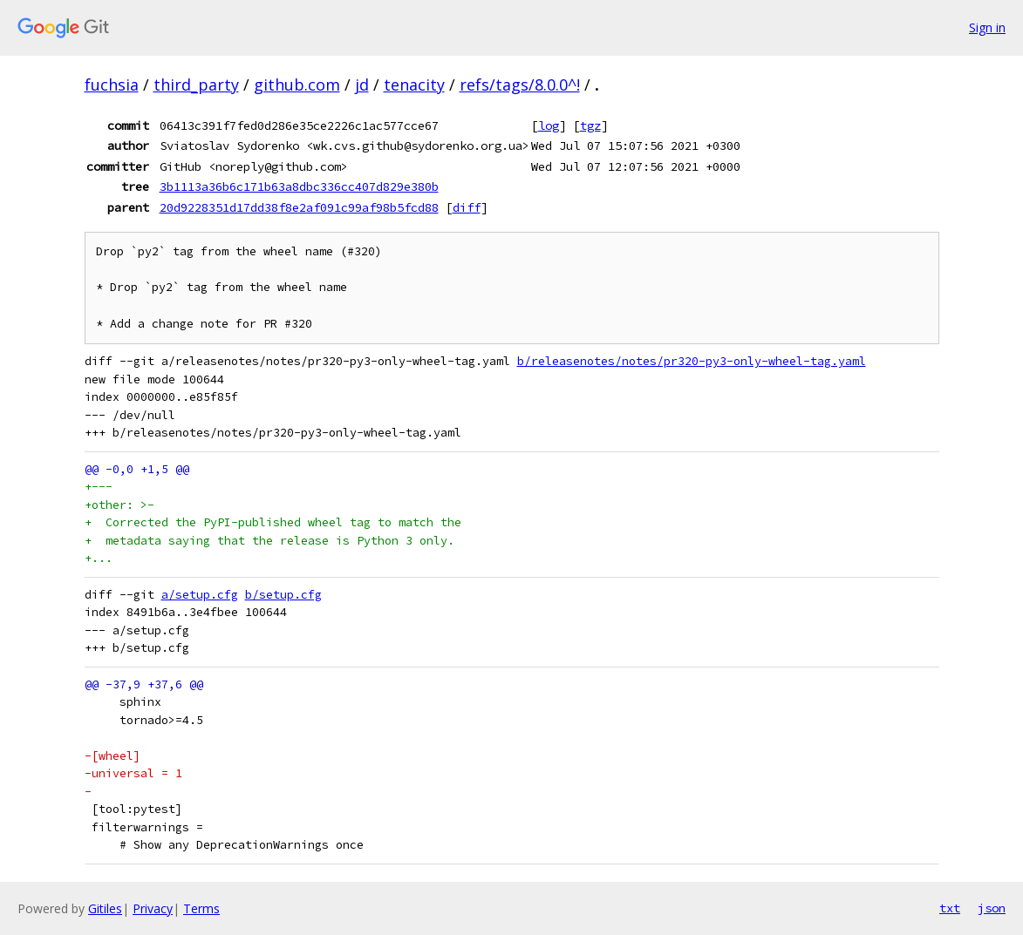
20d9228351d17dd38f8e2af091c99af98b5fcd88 (299, 207)
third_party (196, 84)
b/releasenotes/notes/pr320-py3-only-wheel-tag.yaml (691, 361)
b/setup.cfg (283, 594)
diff (467, 207)
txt (949, 908)
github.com (297, 84)
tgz (590, 125)
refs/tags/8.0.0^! (520, 84)
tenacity (414, 84)
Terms (201, 908)
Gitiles (105, 908)
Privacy (153, 908)
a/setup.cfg (199, 594)
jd (362, 84)
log (548, 125)
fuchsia (112, 84)
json (992, 908)
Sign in (987, 27)
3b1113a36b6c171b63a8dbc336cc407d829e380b (299, 186)
